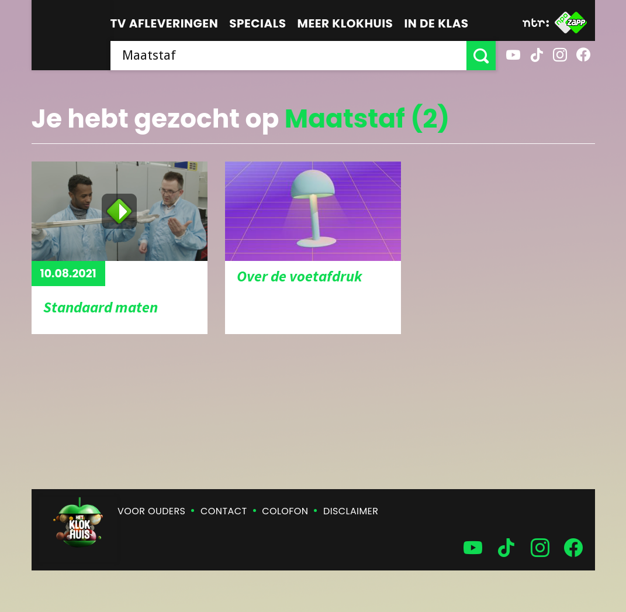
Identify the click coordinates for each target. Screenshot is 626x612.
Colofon (285, 511)
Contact (223, 511)
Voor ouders (151, 511)
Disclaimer (350, 511)
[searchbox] (288, 55)
